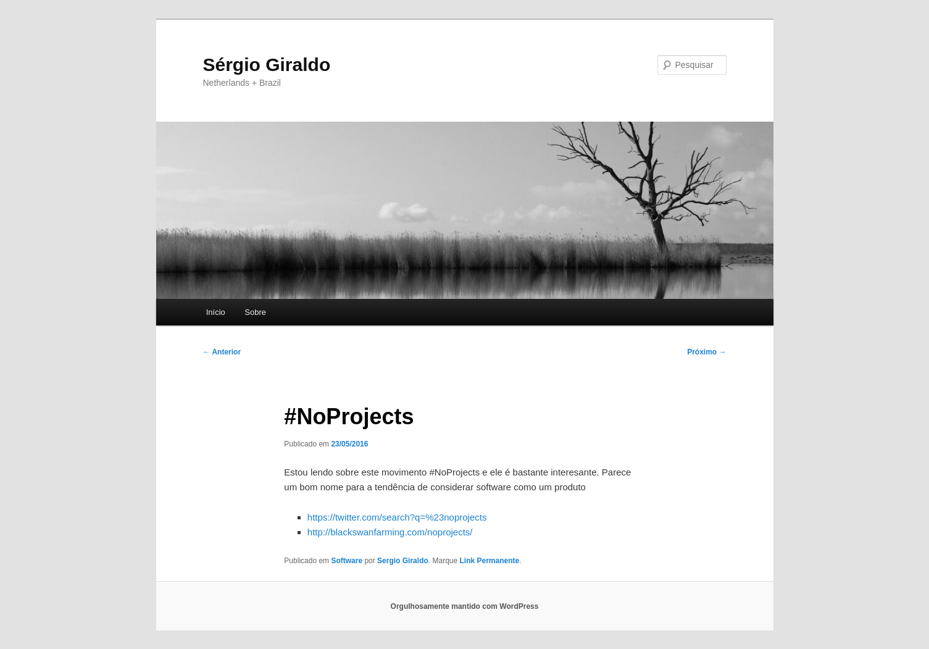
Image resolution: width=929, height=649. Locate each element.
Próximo (706, 352)
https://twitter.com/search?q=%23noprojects (397, 517)
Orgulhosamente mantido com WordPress (465, 606)
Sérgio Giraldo (267, 64)
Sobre (255, 312)
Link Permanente (490, 560)
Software (346, 560)
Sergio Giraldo (402, 560)
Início (215, 312)
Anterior (222, 352)
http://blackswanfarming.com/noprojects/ (390, 532)
